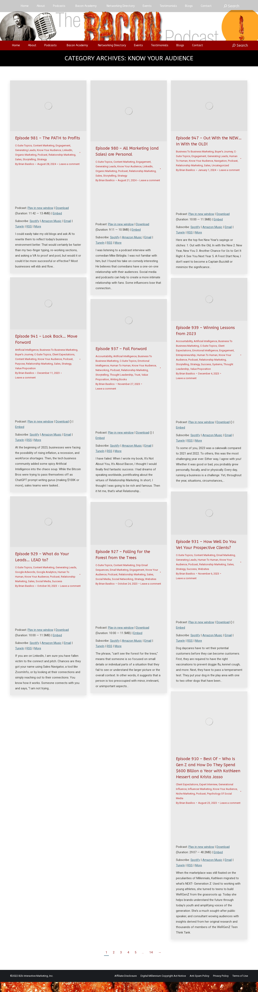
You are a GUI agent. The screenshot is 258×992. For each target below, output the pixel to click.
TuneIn (19, 236)
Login (201, 5)
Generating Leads (25, 160)
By (24, 174)
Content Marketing (43, 155)
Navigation (220, 170)
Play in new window (40, 218)
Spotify (34, 231)
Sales (18, 169)
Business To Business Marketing (195, 161)
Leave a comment (69, 174)
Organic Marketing (25, 164)
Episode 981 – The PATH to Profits (47, 148)
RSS (29, 236)
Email (67, 231)
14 (151, 962)
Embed (57, 223)
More (37, 236)
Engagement (63, 155)
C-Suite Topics (23, 155)
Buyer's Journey (224, 161)
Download (62, 218)
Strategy (42, 169)
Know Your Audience (49, 160)
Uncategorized (220, 175)
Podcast (42, 164)
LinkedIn (67, 160)
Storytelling (29, 169)
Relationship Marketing (62, 164)
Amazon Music (51, 231)
